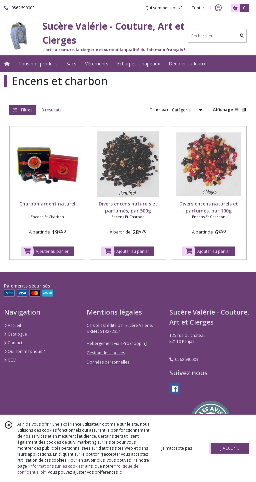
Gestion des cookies (106, 353)
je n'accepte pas (176, 448)
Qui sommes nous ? (24, 351)
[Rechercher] (242, 35)
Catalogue (15, 334)
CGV (10, 360)
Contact (198, 8)
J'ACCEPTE (230, 448)
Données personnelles (108, 362)
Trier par (159, 109)
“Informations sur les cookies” (56, 466)
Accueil (12, 325)
